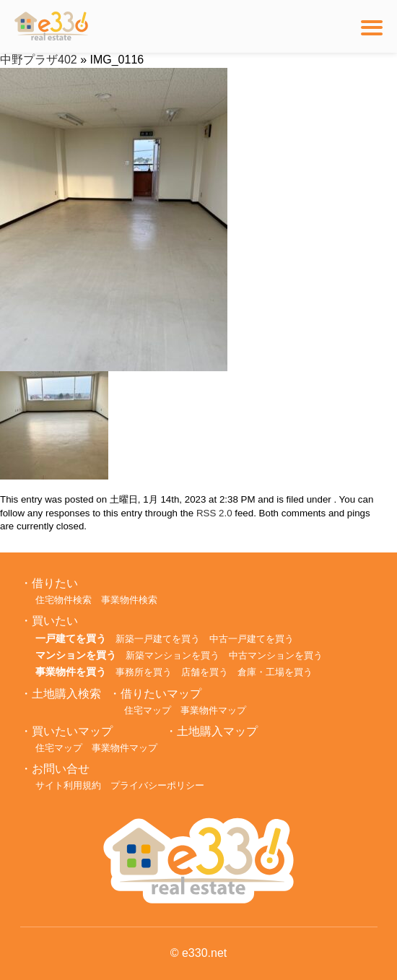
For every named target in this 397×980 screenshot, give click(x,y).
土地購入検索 (66, 694)
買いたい (55, 621)
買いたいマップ (72, 731)
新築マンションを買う (172, 655)
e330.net (204, 953)
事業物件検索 (129, 599)
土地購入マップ (217, 731)
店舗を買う (204, 672)
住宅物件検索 (63, 599)
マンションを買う (75, 655)
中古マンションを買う (276, 655)
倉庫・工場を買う (275, 672)
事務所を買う (143, 672)
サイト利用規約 (68, 785)
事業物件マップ (213, 710)
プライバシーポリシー (157, 785)
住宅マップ (147, 710)
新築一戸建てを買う (157, 638)
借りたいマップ (161, 694)
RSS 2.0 (214, 513)
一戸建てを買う (70, 638)
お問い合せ (61, 769)
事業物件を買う (70, 671)
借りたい (55, 583)
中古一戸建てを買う (251, 638)
